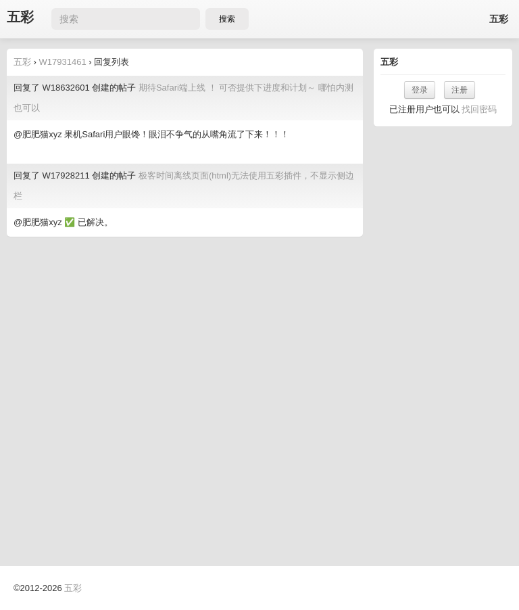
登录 (420, 90)
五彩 (20, 17)
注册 (459, 90)
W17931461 (62, 62)
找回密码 (479, 109)
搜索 (227, 19)
